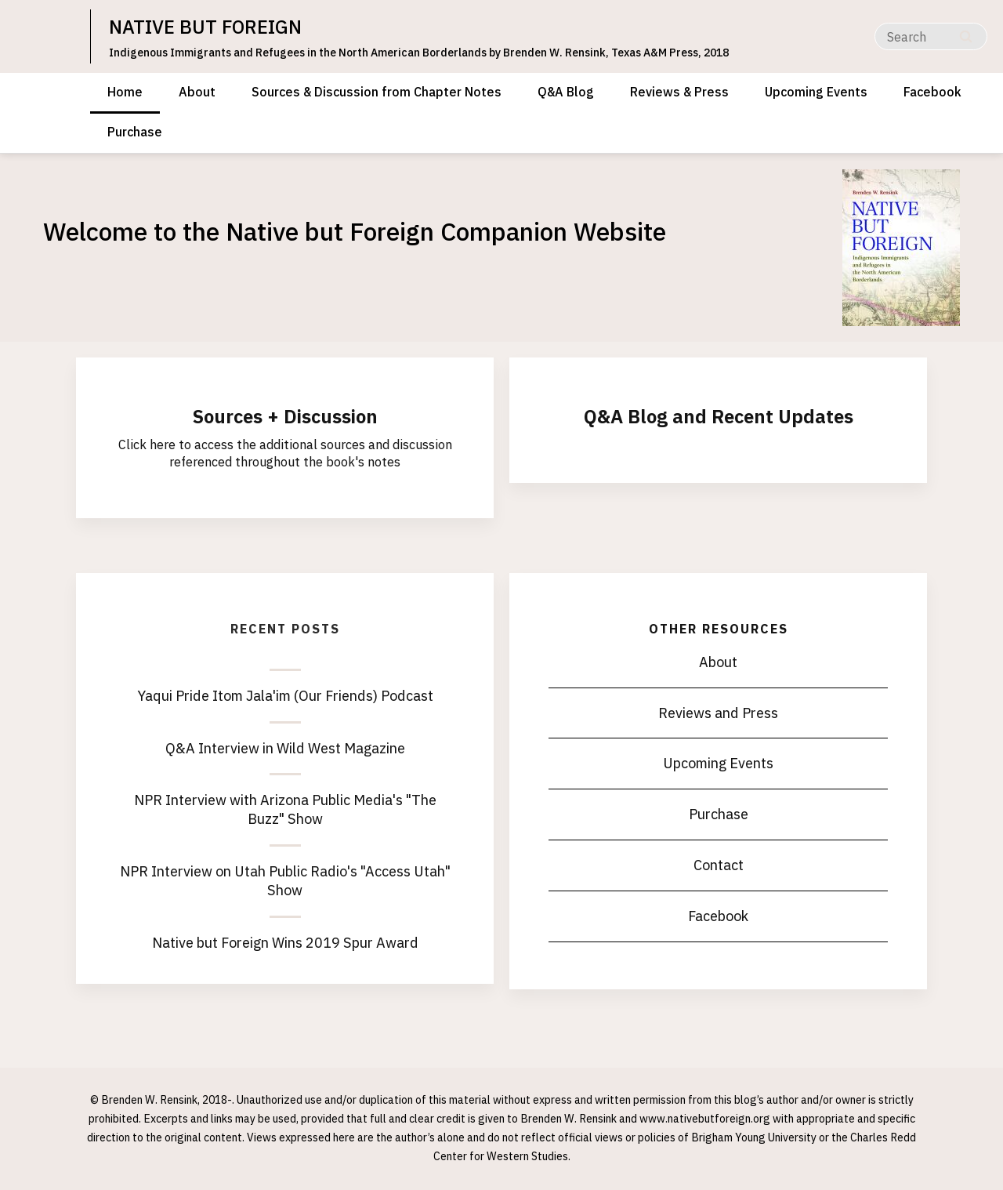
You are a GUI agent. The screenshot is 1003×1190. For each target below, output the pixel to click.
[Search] (930, 36)
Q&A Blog (566, 92)
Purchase (134, 132)
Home (125, 92)
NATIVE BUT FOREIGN (205, 26)
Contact (718, 865)
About (197, 92)
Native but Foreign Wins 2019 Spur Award (285, 943)
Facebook (932, 92)
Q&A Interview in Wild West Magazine (285, 748)
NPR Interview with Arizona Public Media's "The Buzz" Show (285, 809)
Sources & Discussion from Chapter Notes (377, 92)
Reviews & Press (679, 92)
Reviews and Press (718, 713)
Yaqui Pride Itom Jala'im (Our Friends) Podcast (285, 696)
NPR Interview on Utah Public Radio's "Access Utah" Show (285, 880)
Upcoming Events (816, 92)
